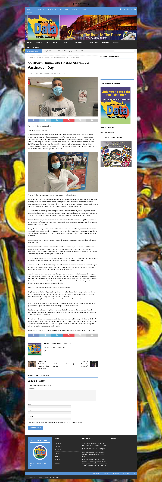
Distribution (52, 9)
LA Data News (45, 73)
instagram (116, 473)
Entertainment (52, 43)
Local (54, 73)
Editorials (79, 43)
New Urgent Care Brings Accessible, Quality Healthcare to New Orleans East (93, 454)
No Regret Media (55, 477)
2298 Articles (68, 344)
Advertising (64, 9)
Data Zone (93, 43)
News (38, 43)
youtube (126, 473)
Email (30, 410)
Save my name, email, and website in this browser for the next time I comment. (56, 422)
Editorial (75, 9)
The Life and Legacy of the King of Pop (94, 465)
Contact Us (40, 9)
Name (30, 404)
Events (116, 43)
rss (134, 473)
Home (29, 43)
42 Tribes (105, 43)
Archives (84, 9)
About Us (30, 9)
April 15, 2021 (34, 73)
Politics (67, 43)
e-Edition (30, 13)
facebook (96, 473)
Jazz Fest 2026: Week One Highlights (93, 449)
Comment (31, 389)
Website (30, 416)
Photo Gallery (33, 47)
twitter (106, 473)
